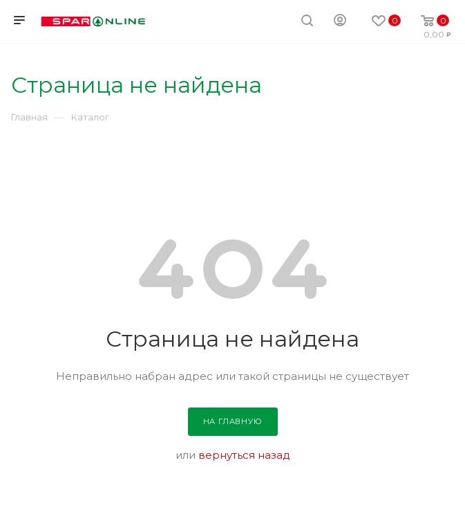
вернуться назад (244, 454)
